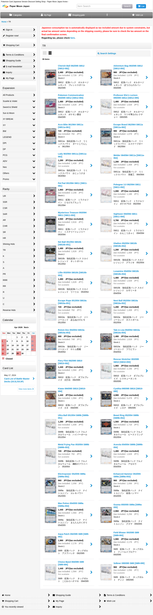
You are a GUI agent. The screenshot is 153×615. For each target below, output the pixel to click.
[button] (107, 15)
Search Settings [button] (107, 53)
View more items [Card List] (26, 389)
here (72, 38)
